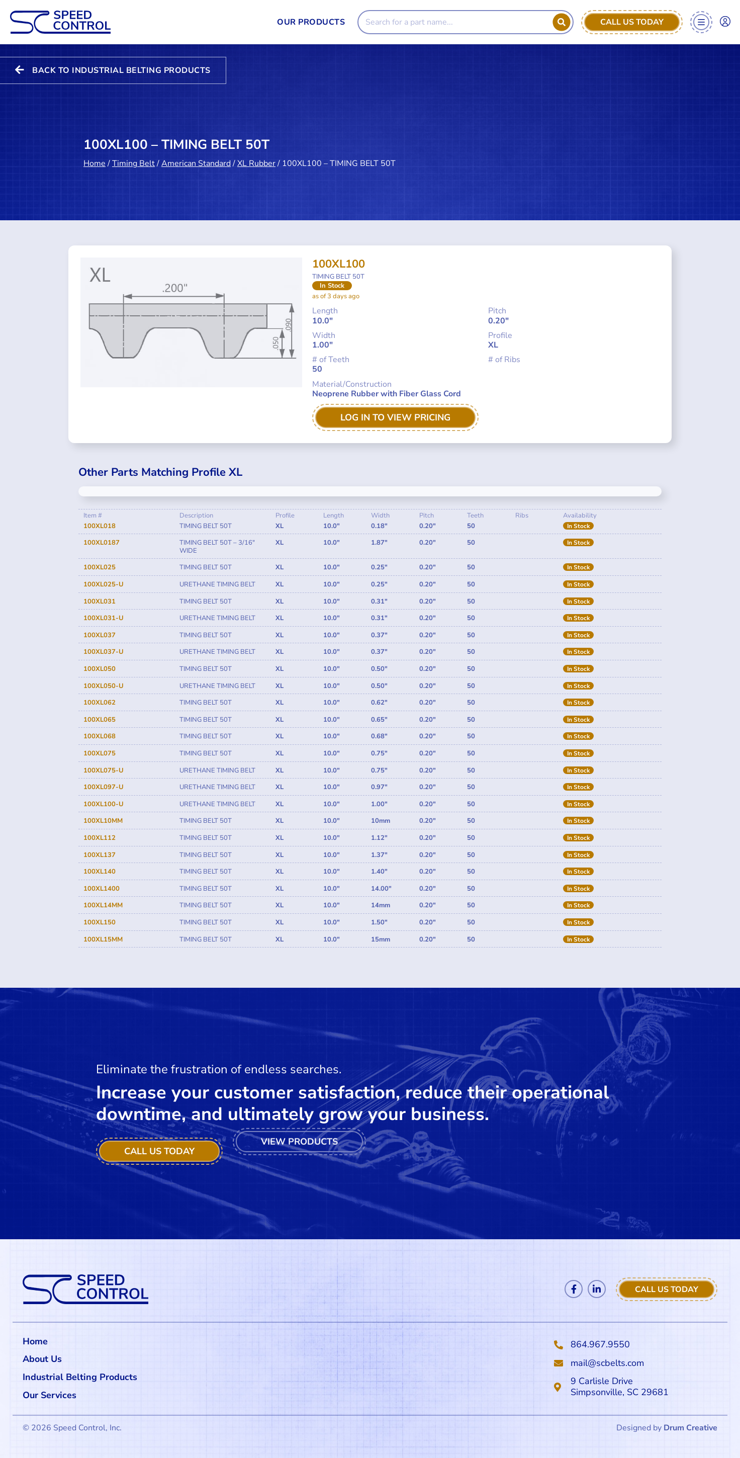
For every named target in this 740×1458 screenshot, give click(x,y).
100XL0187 (101, 542)
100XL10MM (103, 820)
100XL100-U (103, 804)
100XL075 (99, 753)
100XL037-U (103, 651)
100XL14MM (103, 905)
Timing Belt (133, 153)
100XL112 (99, 837)
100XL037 (99, 635)
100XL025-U (103, 584)
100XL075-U (103, 770)
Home (94, 153)
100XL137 (99, 855)
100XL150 (99, 922)
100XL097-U (103, 787)
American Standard (196, 153)
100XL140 (99, 871)
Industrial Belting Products (80, 1377)
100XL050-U (103, 686)
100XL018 (99, 526)
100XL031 (99, 601)
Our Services (52, 1395)
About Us (42, 1359)
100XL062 (99, 702)
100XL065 (99, 719)
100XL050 (99, 668)
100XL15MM (103, 939)
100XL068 (99, 736)
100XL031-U (103, 618)
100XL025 (99, 567)
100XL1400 (101, 888)
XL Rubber (256, 153)
